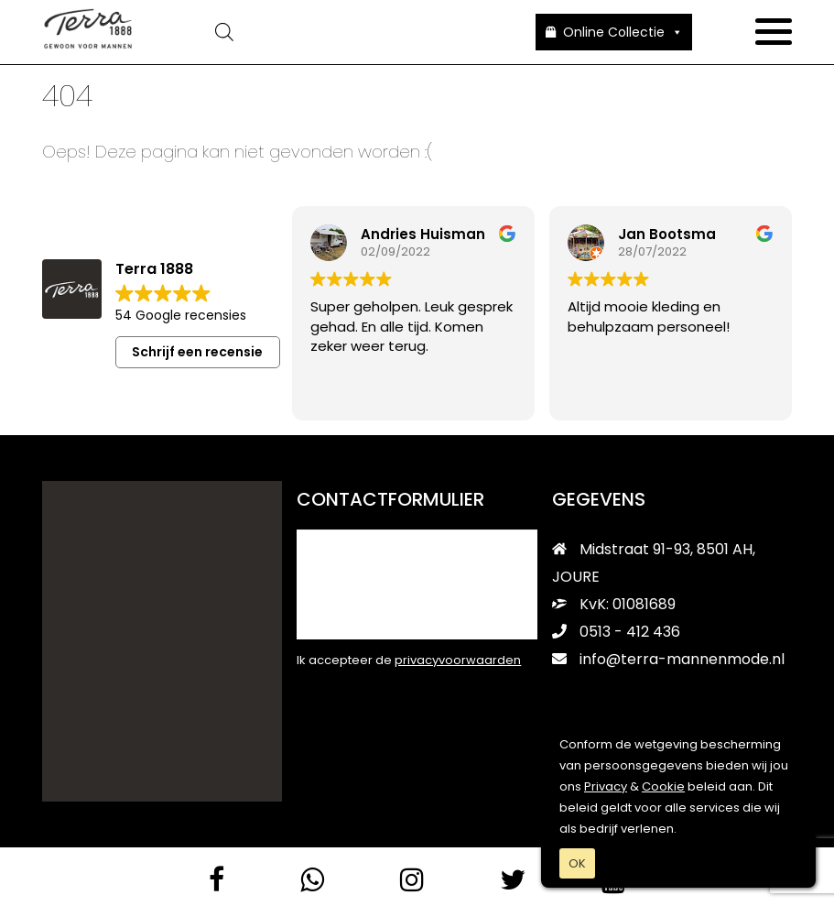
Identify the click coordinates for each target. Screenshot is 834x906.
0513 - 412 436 (616, 630)
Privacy (605, 786)
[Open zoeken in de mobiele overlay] (334, 32)
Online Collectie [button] (623, 32)
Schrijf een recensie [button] (197, 351)
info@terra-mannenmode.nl (668, 658)
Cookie (663, 786)
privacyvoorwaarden (458, 659)
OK (577, 863)
